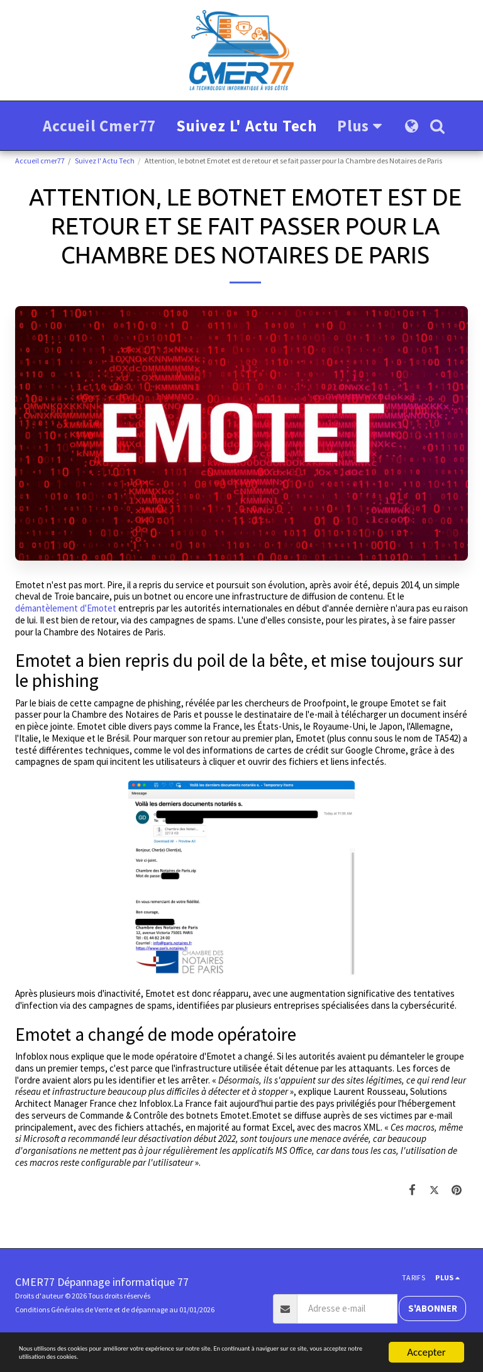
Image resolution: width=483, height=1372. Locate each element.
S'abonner (432, 1308)
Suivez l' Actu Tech (105, 160)
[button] (437, 126)
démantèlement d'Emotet (65, 608)
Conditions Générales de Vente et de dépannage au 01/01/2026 (114, 1309)
